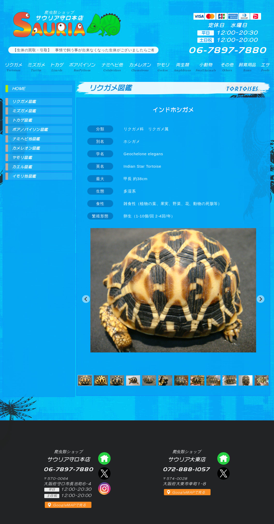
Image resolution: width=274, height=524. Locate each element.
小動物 (206, 67)
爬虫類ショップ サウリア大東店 (223, 458)
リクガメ (13, 67)
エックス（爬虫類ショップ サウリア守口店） (104, 473)
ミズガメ (36, 67)
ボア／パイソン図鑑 (30, 129)
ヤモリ (162, 67)
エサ (265, 67)
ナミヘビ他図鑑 (26, 139)
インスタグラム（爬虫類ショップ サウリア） (104, 488)
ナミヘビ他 (112, 67)
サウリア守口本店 (59, 15)
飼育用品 (247, 67)
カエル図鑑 (22, 167)
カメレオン (140, 67)
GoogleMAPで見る (69, 505)
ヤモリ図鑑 (22, 157)
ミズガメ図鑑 (24, 111)
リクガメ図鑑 (24, 101)
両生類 (182, 67)
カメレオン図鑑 (26, 148)
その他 (227, 67)
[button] (86, 299)
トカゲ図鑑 (22, 120)
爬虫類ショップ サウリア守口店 (104, 458)
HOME (19, 88)
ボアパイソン (82, 67)
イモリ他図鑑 (24, 176)
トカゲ (56, 67)
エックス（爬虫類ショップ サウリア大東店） (223, 473)
